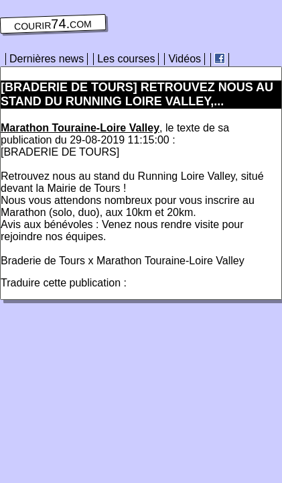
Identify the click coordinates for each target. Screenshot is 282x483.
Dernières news (46, 58)
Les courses (126, 58)
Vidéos (184, 58)
